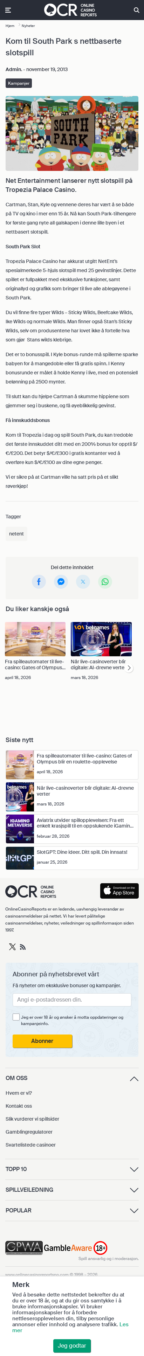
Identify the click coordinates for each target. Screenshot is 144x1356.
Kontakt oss (19, 1106)
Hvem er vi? (19, 1093)
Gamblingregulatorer (29, 1132)
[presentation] (128, 668)
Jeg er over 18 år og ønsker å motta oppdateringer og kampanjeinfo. (72, 1020)
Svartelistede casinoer (31, 1145)
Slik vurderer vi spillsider (32, 1119)
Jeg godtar (72, 1345)
